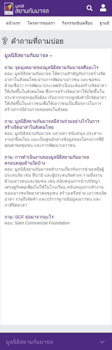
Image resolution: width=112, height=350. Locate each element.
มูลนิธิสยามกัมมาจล (26, 55)
